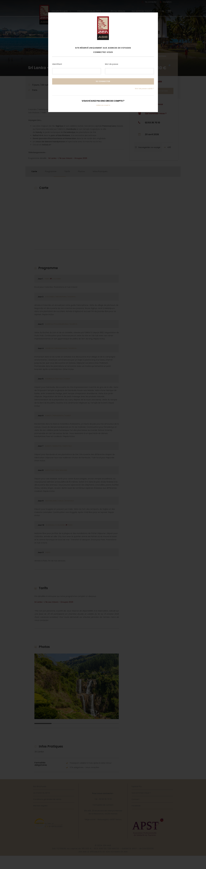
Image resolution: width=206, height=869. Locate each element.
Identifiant (57, 64)
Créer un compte (103, 105)
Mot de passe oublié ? (144, 88)
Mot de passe (111, 64)
